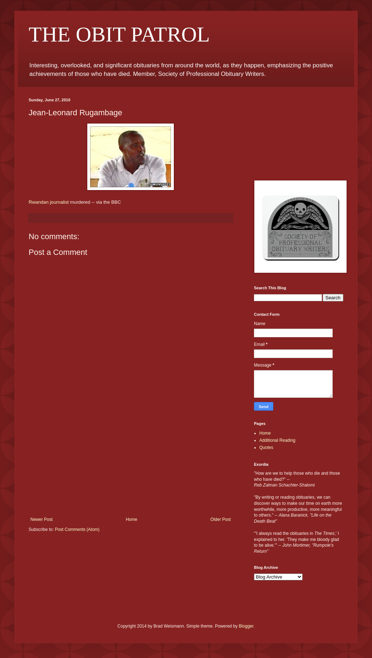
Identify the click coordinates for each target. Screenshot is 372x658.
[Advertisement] (131, 463)
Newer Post (41, 519)
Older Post (220, 519)
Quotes (266, 447)
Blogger (246, 626)
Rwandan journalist (49, 202)
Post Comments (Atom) (77, 529)
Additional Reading (277, 440)
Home (131, 519)
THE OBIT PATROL (119, 34)
